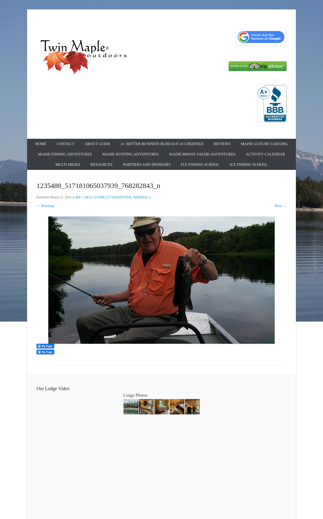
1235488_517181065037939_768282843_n (122, 197)
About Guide (97, 144)
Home (40, 144)
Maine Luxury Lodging (264, 144)
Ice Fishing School (249, 165)
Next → (280, 206)
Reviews (222, 144)
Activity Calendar (265, 154)
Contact (65, 144)
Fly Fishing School (200, 165)
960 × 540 (82, 197)
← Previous (45, 206)
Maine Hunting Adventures (130, 154)
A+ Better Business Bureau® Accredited (162, 144)
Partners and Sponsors (146, 165)
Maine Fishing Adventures (65, 154)
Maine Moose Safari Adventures (202, 154)
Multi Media (67, 165)
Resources (101, 165)
